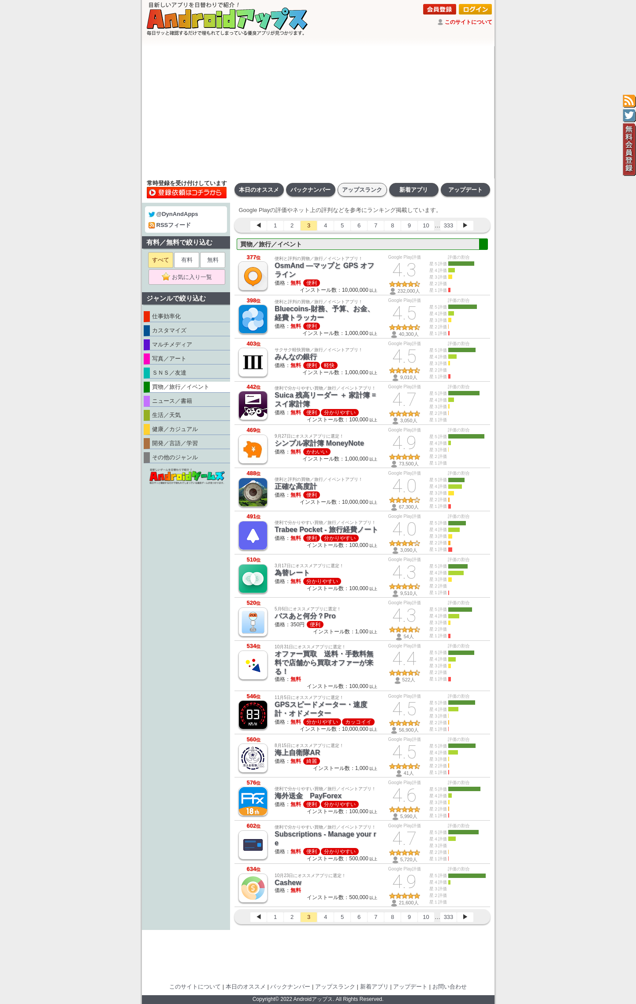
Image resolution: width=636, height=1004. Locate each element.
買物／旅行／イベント (271, 244)
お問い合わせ (449, 986)
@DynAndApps (173, 214)
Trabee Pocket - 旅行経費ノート (326, 529)
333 (449, 225)
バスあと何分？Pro (305, 616)
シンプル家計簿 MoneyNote (319, 443)
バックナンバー (310, 189)
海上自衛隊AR (297, 752)
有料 (187, 260)
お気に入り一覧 (189, 277)
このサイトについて (468, 22)
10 (426, 225)
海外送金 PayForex (308, 795)
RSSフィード (170, 225)
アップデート (465, 189)
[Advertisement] (318, 112)
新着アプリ (413, 189)
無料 (213, 260)
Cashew (288, 882)
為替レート (292, 572)
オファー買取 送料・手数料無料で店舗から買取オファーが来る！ (324, 662)
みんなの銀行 (296, 357)
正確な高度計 (296, 486)
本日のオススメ (259, 189)
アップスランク (362, 189)
